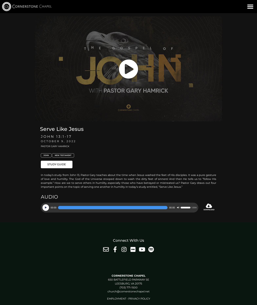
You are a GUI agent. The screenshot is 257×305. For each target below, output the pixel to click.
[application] (119, 207)
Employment (116, 298)
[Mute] (178, 207)
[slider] (113, 207)
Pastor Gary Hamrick (55, 146)
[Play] (45, 207)
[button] (250, 6)
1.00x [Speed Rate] (194, 208)
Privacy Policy (139, 298)
